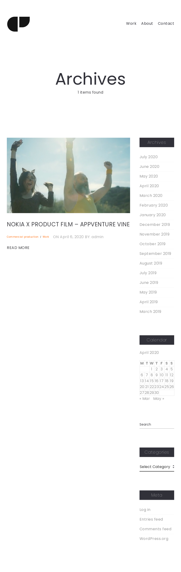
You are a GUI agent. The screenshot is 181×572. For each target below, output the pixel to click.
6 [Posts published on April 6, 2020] (142, 375)
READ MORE (18, 247)
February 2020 (154, 205)
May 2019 (148, 292)
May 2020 (149, 176)
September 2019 (155, 253)
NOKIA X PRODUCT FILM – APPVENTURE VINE (68, 224)
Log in (145, 509)
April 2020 (149, 186)
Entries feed (151, 519)
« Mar (145, 398)
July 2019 (148, 273)
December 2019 (155, 224)
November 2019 (155, 234)
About (147, 23)
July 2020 (149, 157)
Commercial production (23, 237)
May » (158, 398)
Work (131, 23)
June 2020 (150, 166)
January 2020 (153, 215)
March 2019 (150, 311)
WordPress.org (154, 538)
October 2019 (153, 244)
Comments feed (156, 529)
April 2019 (149, 302)
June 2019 (149, 282)
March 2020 (151, 195)
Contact (166, 23)
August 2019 (151, 263)
